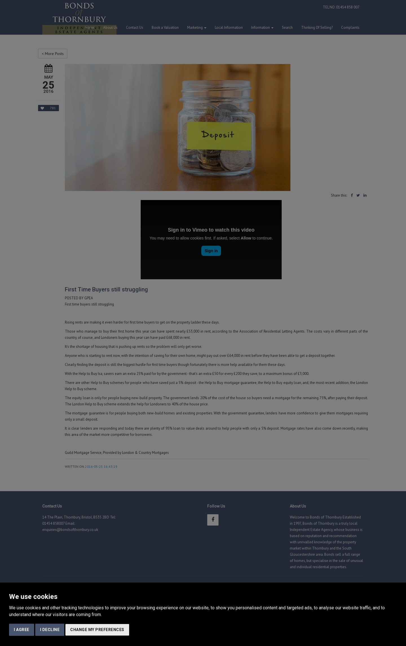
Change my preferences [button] (97, 629)
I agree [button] (21, 629)
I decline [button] (50, 629)
